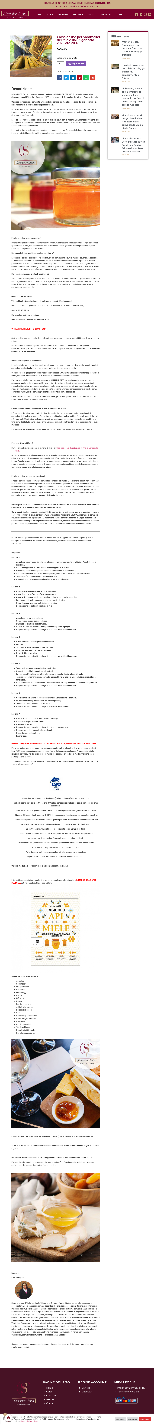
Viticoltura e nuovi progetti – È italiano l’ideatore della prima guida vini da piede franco (132, 122)
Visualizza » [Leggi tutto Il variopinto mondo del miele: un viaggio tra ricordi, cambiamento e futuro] (126, 81)
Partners (78, 14)
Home (40, 14)
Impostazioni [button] (132, 1419)
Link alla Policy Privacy (29, 1421)
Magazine (106, 14)
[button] (12, 56)
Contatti (120, 14)
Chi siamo (63, 14)
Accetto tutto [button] (145, 1419)
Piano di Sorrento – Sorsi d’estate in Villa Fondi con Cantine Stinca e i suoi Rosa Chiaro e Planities (133, 145)
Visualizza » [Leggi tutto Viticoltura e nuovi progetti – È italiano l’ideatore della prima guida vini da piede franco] (126, 131)
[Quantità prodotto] (60, 63)
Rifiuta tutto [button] (120, 1419)
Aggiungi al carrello (75, 63)
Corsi (50, 14)
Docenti (92, 14)
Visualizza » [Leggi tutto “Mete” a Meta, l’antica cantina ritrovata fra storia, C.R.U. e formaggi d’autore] (126, 58)
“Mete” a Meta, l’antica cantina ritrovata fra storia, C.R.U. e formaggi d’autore (132, 48)
